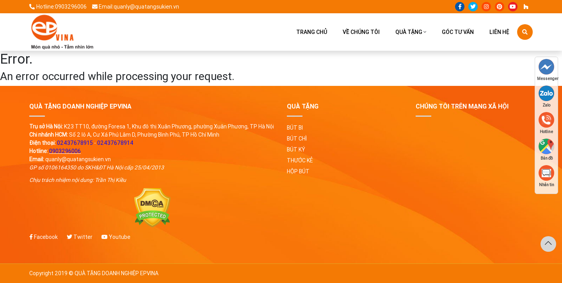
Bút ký (296, 149)
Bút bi (295, 127)
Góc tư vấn (458, 32)
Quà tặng (408, 32)
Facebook (43, 236)
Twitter (79, 236)
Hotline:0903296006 (58, 6)
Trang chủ (311, 32)
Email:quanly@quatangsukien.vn (136, 6)
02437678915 (75, 142)
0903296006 (65, 151)
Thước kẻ (300, 160)
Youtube (115, 236)
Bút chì (297, 138)
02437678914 (115, 142)
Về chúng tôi (361, 32)
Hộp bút (298, 171)
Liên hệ (499, 32)
